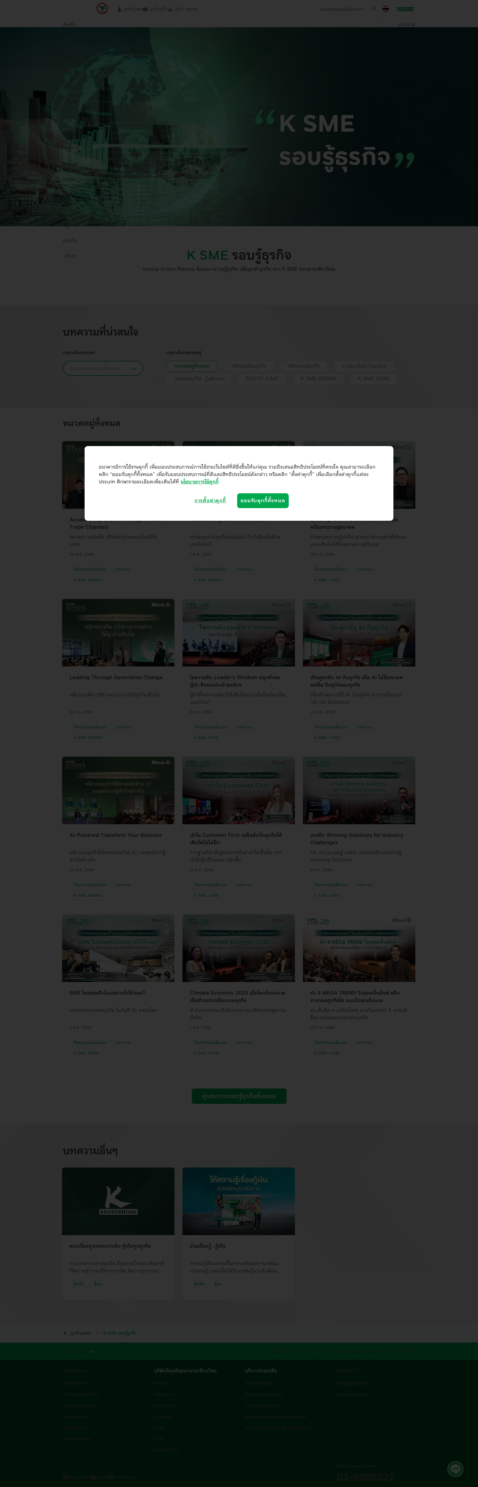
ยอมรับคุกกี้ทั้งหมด (263, 500)
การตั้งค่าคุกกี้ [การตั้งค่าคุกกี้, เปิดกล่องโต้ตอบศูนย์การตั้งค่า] (210, 500)
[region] (239, 483)
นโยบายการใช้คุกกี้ (200, 481)
